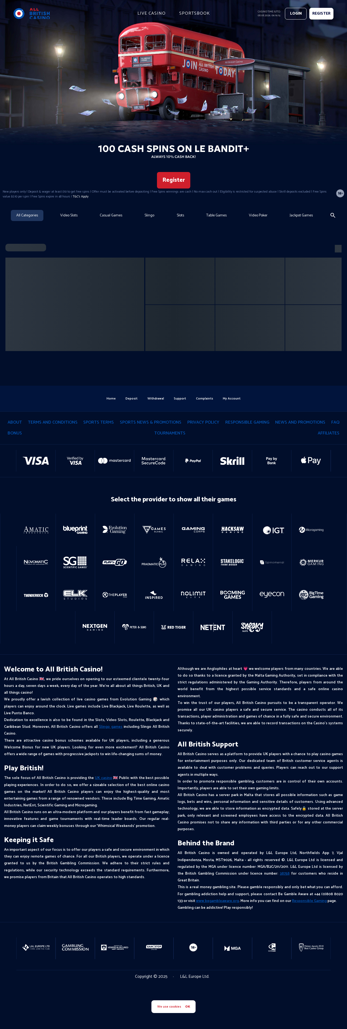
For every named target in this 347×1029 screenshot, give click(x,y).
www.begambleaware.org (217, 902)
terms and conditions (53, 423)
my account (234, 398)
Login (296, 14)
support (180, 398)
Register (173, 180)
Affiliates (328, 434)
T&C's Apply (80, 196)
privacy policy (203, 423)
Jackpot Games (301, 215)
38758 (285, 874)
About (15, 423)
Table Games (216, 215)
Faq (335, 423)
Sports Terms (98, 423)
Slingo (149, 215)
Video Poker (258, 215)
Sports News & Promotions (150, 423)
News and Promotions (300, 423)
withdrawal (155, 398)
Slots (180, 215)
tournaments (169, 434)
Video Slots (69, 215)
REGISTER (321, 14)
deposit (130, 398)
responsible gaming (247, 423)
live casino (151, 13)
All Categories (27, 215)
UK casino (103, 779)
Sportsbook (194, 13)
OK (187, 1006)
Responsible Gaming (309, 902)
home (108, 398)
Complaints (205, 398)
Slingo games (110, 728)
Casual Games (111, 215)
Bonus (15, 434)
